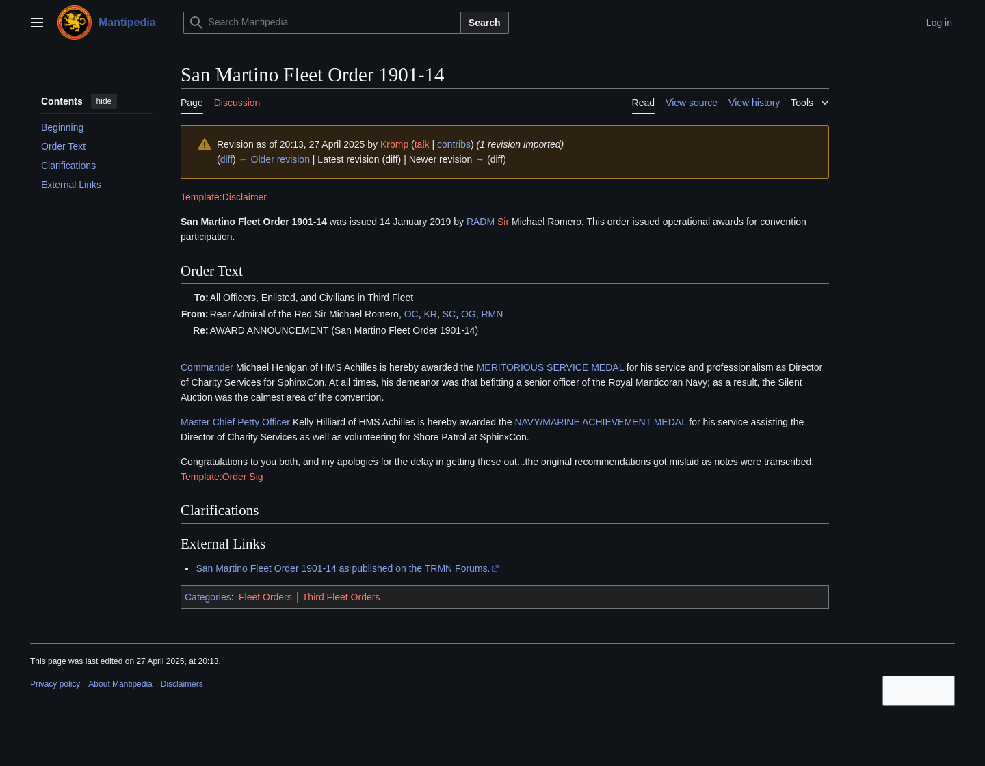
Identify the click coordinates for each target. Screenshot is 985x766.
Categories (208, 597)
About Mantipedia (120, 684)
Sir (503, 221)
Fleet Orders (265, 597)
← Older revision (274, 159)
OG (468, 313)
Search (485, 22)
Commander (207, 367)
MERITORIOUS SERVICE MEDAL (550, 367)
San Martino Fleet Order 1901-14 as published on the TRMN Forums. (343, 568)
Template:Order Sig (222, 476)
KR (429, 313)
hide (104, 101)
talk (422, 144)
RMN (492, 313)
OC (411, 313)
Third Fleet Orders (341, 597)
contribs (454, 144)
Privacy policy (55, 684)
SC (449, 313)
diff (226, 159)
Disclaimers (182, 684)
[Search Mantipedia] (322, 23)
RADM (481, 221)
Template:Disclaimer (224, 197)
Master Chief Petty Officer (235, 422)
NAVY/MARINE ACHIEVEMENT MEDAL (600, 422)
